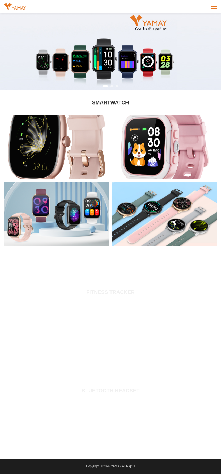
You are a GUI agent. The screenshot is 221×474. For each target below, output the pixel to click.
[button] (105, 86)
